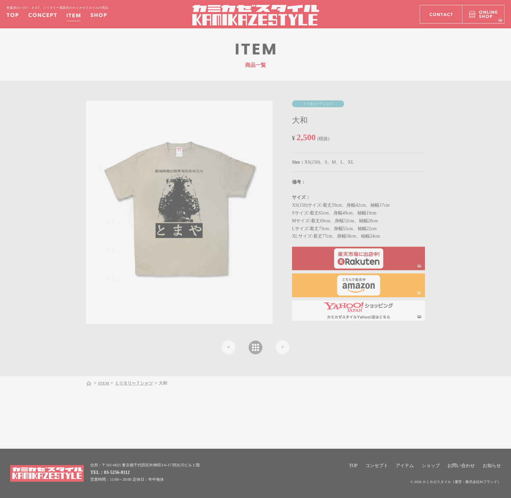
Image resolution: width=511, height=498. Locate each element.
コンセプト (376, 465)
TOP (353, 465)
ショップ (431, 465)
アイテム (405, 465)
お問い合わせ (461, 465)
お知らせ (492, 465)
